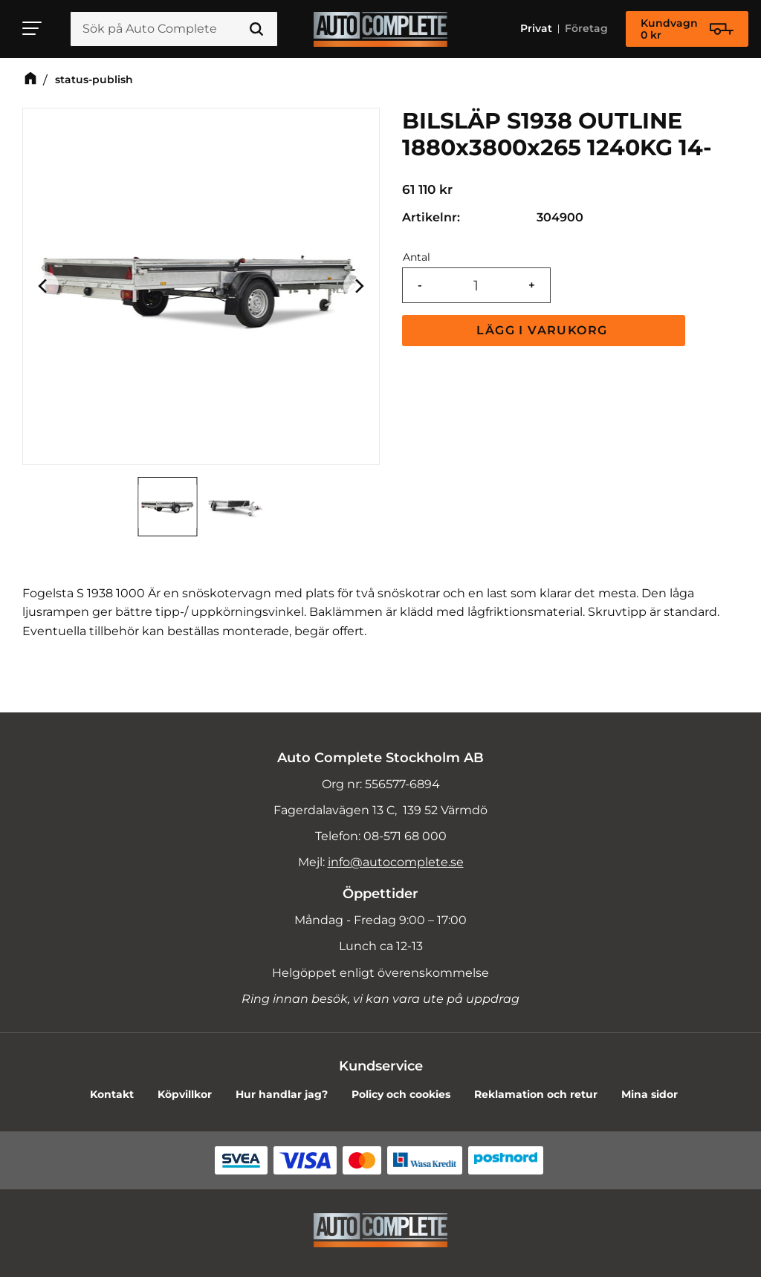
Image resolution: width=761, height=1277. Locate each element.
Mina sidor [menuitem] (649, 1094)
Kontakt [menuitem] (112, 1094)
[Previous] (44, 286)
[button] (33, 28)
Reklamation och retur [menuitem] (536, 1094)
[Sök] (256, 29)
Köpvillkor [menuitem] (185, 1094)
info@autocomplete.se (396, 862)
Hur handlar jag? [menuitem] (282, 1094)
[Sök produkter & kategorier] (174, 29)
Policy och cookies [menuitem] (401, 1094)
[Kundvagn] (687, 29)
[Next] (358, 286)
